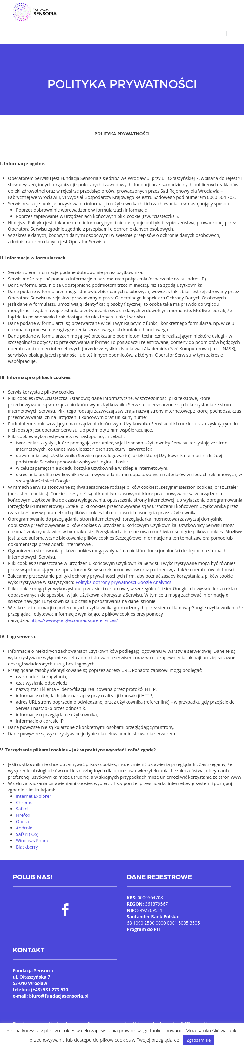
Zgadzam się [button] (199, 1040)
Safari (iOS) (27, 826)
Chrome (24, 794)
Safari (22, 801)
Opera (22, 813)
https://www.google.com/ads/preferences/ (74, 612)
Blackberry (27, 839)
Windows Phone (32, 832)
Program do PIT (144, 921)
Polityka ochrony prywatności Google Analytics (124, 574)
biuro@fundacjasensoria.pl (58, 988)
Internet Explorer (33, 788)
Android (24, 820)
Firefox (23, 807)
